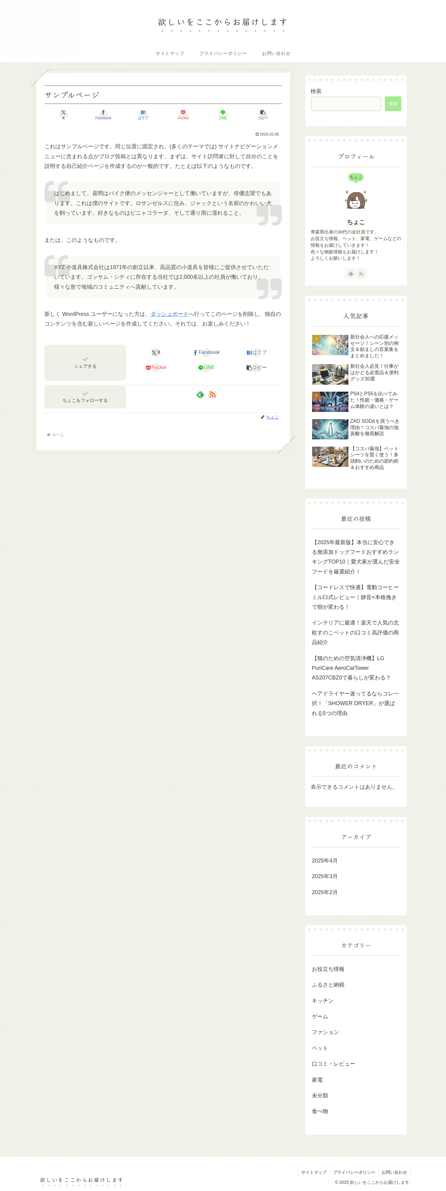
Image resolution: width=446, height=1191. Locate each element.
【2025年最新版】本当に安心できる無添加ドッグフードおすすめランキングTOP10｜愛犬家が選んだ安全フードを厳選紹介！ (356, 557)
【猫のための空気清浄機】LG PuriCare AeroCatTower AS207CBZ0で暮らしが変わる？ (351, 668)
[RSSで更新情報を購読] (212, 394)
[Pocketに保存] (183, 115)
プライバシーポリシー (354, 1172)
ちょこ (356, 222)
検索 (316, 91)
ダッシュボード (169, 314)
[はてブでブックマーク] (143, 115)
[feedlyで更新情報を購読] (200, 394)
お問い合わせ (394, 1172)
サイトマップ (314, 1172)
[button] (263, 115)
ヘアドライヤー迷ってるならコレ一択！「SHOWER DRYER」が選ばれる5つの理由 (355, 703)
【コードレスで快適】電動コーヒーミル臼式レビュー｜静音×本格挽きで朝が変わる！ (355, 597)
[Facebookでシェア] (103, 115)
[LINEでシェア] (223, 115)
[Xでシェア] (63, 115)
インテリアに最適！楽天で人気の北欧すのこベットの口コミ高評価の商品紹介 (355, 632)
